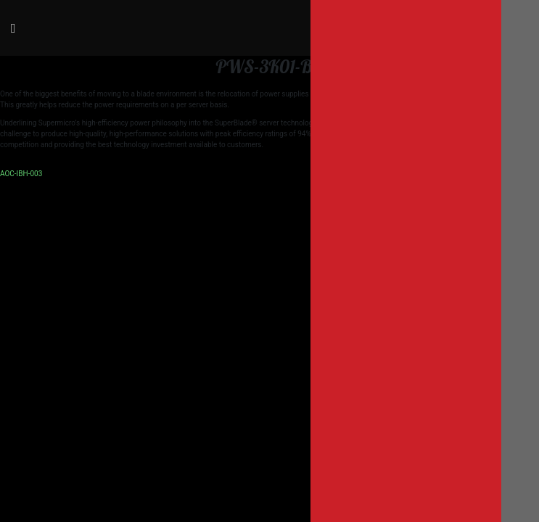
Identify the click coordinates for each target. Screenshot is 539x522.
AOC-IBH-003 (21, 174)
